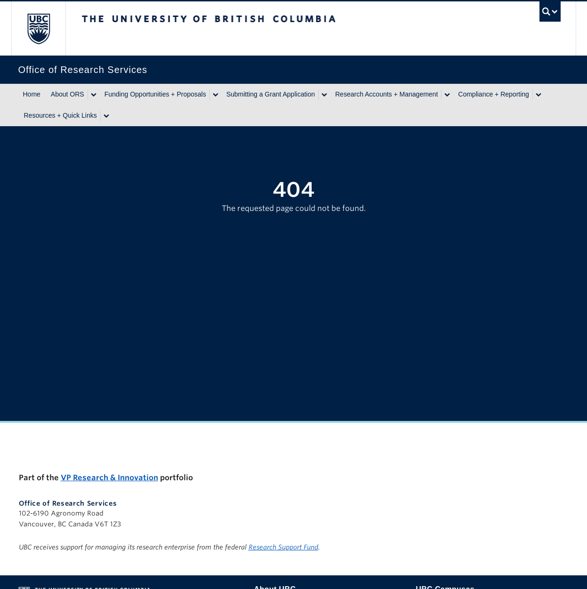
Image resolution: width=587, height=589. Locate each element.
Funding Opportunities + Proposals (155, 94)
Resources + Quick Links (60, 115)
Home (31, 94)
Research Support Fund (283, 547)
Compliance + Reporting (493, 94)
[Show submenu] (93, 94)
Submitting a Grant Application (270, 94)
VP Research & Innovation (109, 477)
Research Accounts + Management (386, 94)
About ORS (67, 94)
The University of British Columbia (38, 28)
